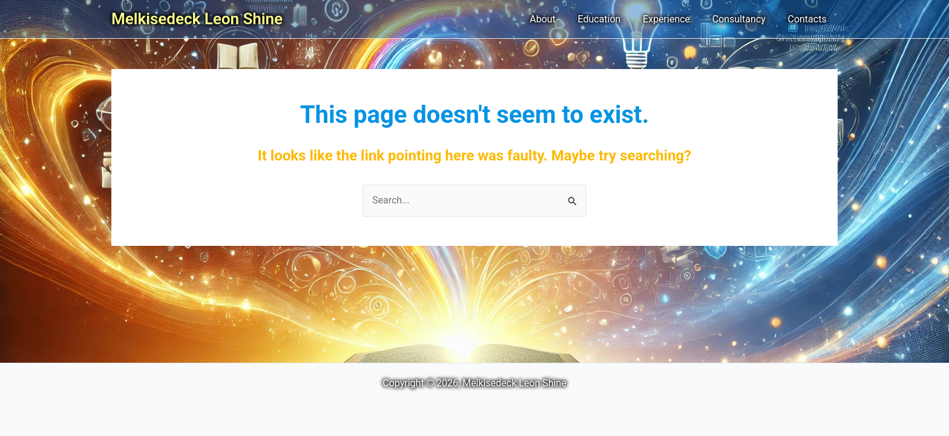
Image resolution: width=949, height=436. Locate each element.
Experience (673, 19)
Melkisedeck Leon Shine (197, 19)
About (555, 19)
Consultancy (743, 19)
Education (609, 19)
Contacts (808, 19)
